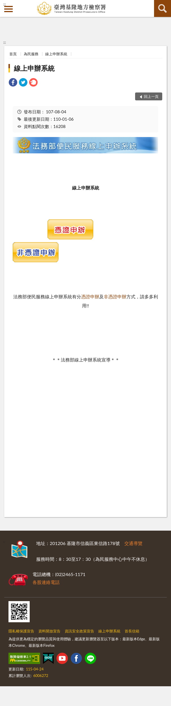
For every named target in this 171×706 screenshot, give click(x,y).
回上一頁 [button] (151, 96)
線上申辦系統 (56, 54)
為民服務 (31, 54)
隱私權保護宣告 (21, 631)
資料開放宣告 (49, 631)
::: (4, 4)
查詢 (162, 8)
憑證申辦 (90, 296)
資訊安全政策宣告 (79, 631)
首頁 (13, 54)
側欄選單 (8, 9)
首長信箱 (132, 631)
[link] (13, 83)
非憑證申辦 (115, 296)
